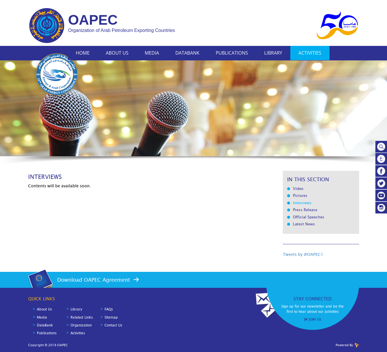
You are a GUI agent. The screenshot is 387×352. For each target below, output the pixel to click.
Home (83, 53)
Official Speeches (308, 217)
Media (152, 53)
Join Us (315, 319)
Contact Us (113, 325)
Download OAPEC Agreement (93, 280)
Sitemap (111, 317)
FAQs (109, 309)
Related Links (82, 317)
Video (298, 189)
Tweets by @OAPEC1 (303, 254)
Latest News (304, 224)
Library (273, 53)
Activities (309, 53)
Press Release (305, 210)
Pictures (300, 196)
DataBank (187, 53)
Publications (232, 53)
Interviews (302, 203)
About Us (117, 53)
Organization (81, 325)
